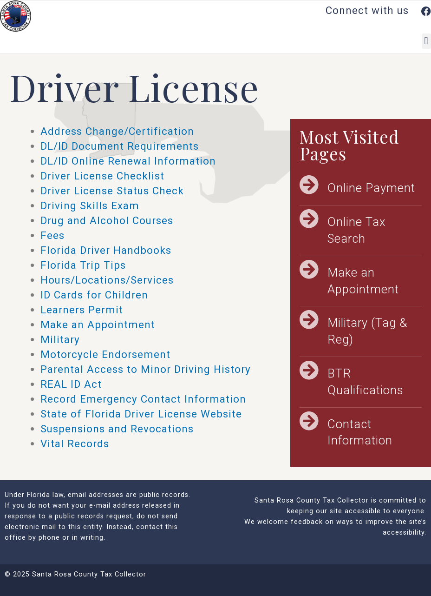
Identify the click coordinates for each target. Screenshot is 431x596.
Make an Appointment (97, 324)
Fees (52, 235)
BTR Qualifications (365, 381)
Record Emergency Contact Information (143, 399)
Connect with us (378, 10)
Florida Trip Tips (83, 265)
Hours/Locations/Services (107, 280)
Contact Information (359, 432)
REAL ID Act (71, 384)
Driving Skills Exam (89, 205)
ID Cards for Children (94, 295)
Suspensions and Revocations (117, 429)
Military (60, 339)
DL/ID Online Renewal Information (128, 161)
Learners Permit (81, 310)
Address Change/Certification (117, 131)
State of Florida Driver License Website (141, 414)
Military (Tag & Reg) (367, 331)
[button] (426, 41)
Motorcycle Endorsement (105, 354)
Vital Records (74, 443)
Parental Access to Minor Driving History (145, 369)
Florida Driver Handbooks (105, 250)
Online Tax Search (356, 230)
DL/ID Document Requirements (119, 146)
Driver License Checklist (102, 176)
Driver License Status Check (112, 191)
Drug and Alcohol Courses (106, 220)
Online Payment (371, 188)
